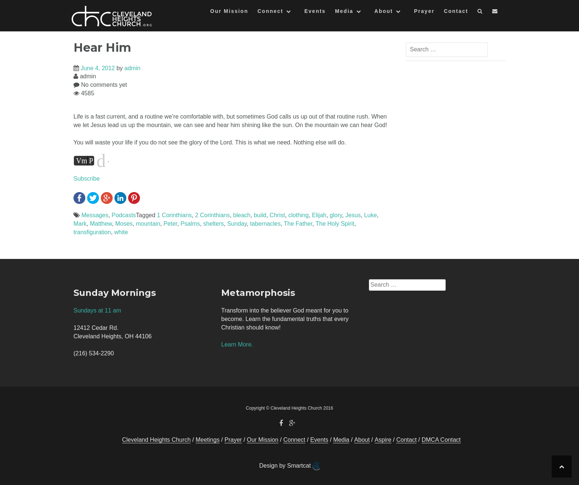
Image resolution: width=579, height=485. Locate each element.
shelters (213, 224)
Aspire (383, 440)
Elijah (319, 215)
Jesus (353, 215)
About (383, 11)
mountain (148, 224)
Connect (270, 11)
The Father (298, 224)
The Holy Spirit (334, 224)
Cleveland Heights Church (156, 440)
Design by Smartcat (289, 466)
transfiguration (92, 232)
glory (336, 215)
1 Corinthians (174, 215)
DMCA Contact (441, 440)
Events (315, 11)
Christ (277, 215)
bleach (241, 215)
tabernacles (265, 224)
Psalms (190, 224)
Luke (370, 215)
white (121, 232)
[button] (480, 12)
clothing (298, 215)
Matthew (101, 224)
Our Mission (229, 11)
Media (344, 11)
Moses (124, 224)
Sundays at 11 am (97, 310)
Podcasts (124, 215)
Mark (80, 224)
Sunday (237, 224)
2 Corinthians (212, 215)
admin (132, 68)
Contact (456, 11)
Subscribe (86, 178)
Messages (94, 215)
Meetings (208, 440)
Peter (170, 224)
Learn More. (237, 344)
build (260, 215)
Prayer (424, 11)
